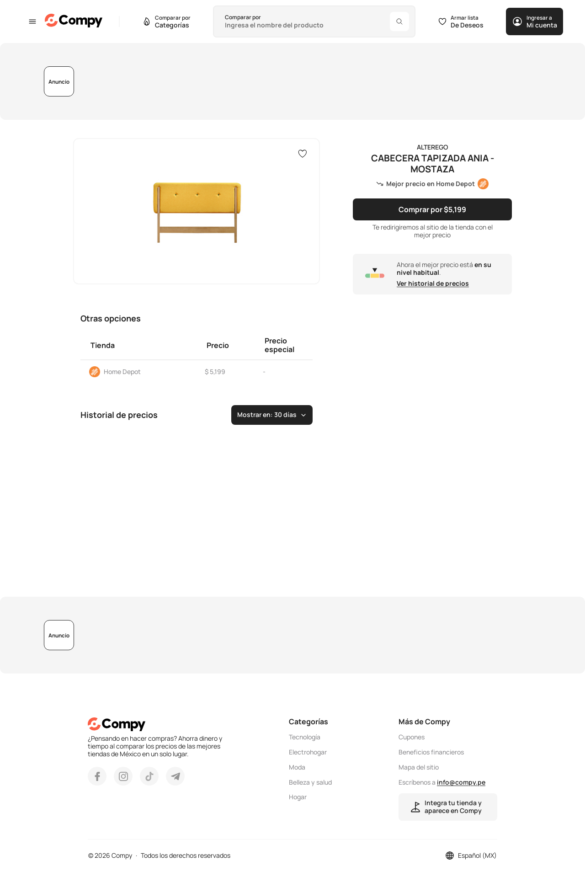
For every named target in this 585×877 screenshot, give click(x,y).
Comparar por (243, 17)
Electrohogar (308, 752)
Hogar (298, 797)
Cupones (412, 737)
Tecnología (304, 737)
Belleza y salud (310, 782)
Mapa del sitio (419, 767)
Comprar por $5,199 (432, 209)
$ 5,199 (215, 371)
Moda (297, 767)
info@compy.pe (461, 782)
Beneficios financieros (431, 752)
